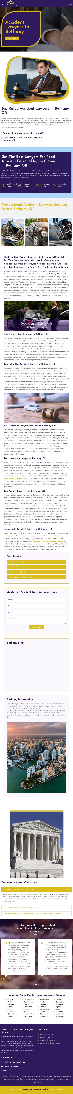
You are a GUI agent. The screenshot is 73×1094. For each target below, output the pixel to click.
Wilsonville (60, 1014)
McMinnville (44, 1000)
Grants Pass (28, 1002)
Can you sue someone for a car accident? (21, 907)
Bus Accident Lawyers (18, 567)
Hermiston (28, 1007)
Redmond (43, 1014)
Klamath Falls (29, 1014)
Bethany (11, 1009)
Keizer (26, 1012)
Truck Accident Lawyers (18, 572)
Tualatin (59, 1009)
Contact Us (12, 38)
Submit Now (36, 627)
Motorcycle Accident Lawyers (21, 577)
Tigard (58, 1007)
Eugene (10, 1016)
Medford (43, 1002)
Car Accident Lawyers (18, 562)
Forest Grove (29, 1000)
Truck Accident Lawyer (13, 479)
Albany (10, 1000)
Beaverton (12, 1004)
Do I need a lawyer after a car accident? (20, 889)
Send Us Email (9, 1067)
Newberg (43, 1004)
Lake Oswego (29, 1016)
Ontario (43, 1007)
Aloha (10, 1002)
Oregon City (44, 1009)
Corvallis (11, 1014)
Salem (58, 1000)
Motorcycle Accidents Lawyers (50, 1043)
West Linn (59, 1012)
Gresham (27, 1004)
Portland (43, 1012)
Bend (10, 1007)
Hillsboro (27, 1009)
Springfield (60, 1002)
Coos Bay (11, 1012)
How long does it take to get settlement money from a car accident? (32, 914)
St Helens (59, 1004)
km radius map (36, 667)
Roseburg (43, 1016)
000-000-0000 (13, 1062)
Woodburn (60, 1016)
